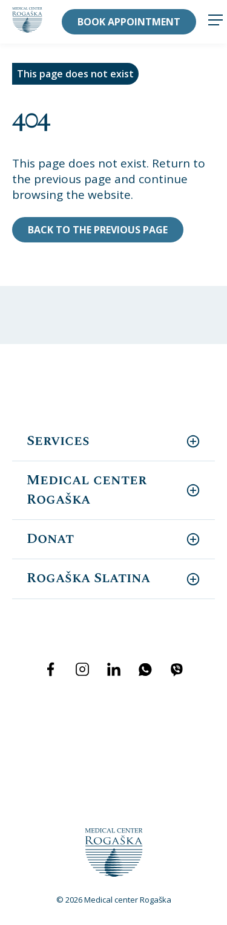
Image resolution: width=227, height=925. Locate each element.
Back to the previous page (98, 229)
